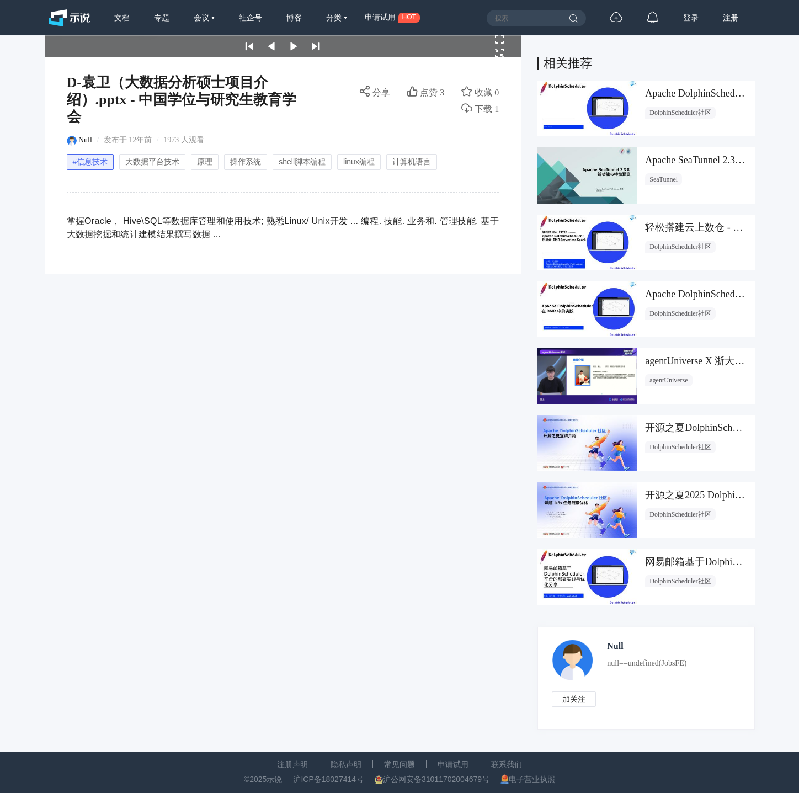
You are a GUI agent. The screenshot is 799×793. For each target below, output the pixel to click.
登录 (691, 17)
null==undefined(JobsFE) (646, 663)
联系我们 (506, 764)
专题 (161, 17)
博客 (294, 17)
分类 (335, 17)
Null (85, 140)
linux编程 (359, 161)
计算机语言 (411, 161)
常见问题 (399, 764)
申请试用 (453, 764)
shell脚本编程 (302, 161)
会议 (202, 17)
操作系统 (245, 161)
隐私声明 (346, 764)
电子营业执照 (532, 779)
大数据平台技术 (152, 161)
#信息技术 (90, 161)
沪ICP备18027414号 (328, 779)
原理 (204, 161)
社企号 (250, 17)
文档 (122, 17)
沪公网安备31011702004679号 (436, 779)
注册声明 (292, 764)
